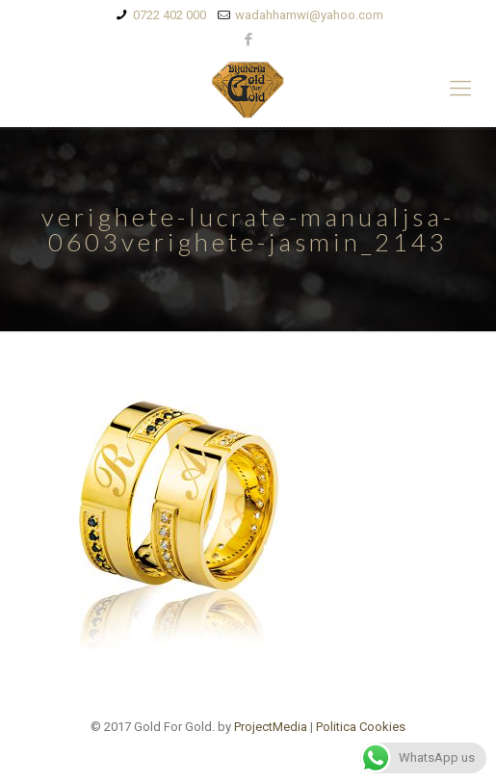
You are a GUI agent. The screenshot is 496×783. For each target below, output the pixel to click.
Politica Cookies (360, 726)
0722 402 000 (169, 15)
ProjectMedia (270, 726)
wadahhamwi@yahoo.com (309, 15)
